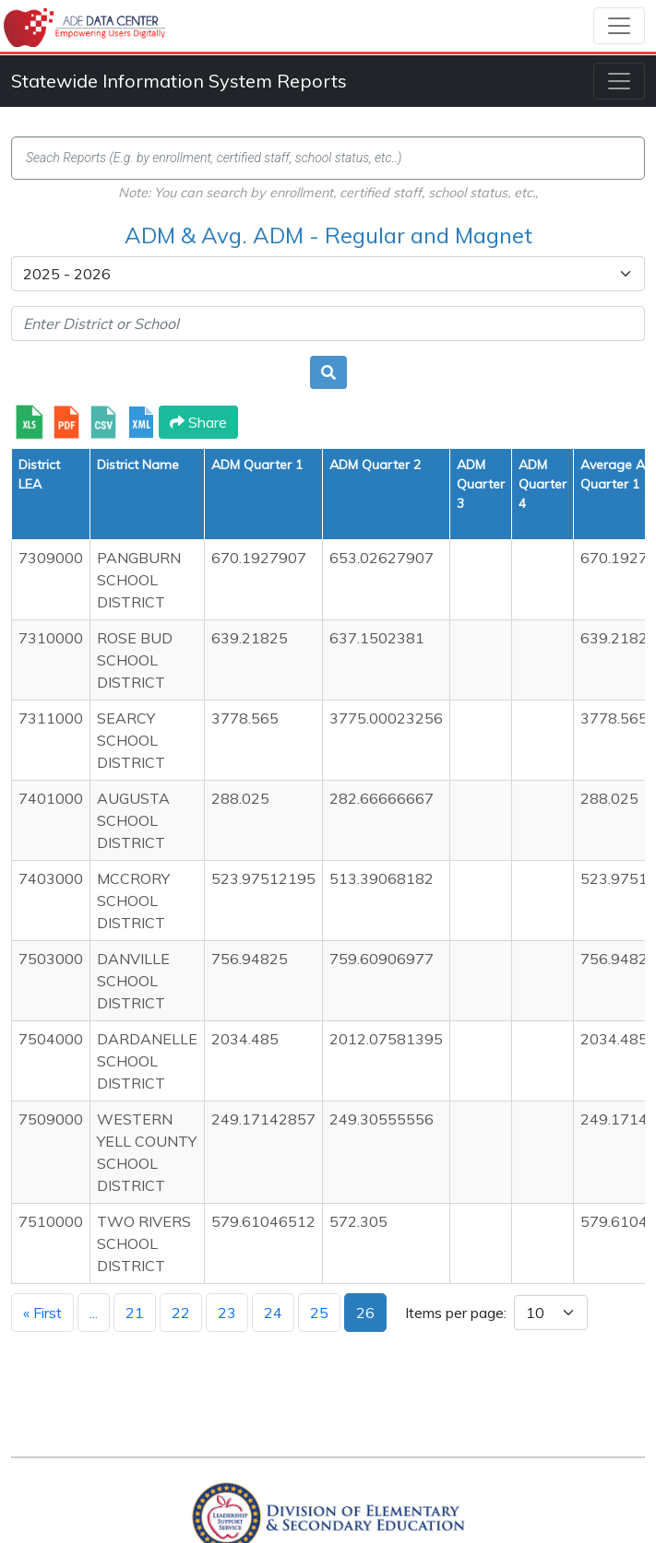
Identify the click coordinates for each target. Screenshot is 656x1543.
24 (273, 1312)
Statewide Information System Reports (179, 80)
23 (227, 1312)
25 (319, 1312)
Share (198, 422)
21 (134, 1312)
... (93, 1312)
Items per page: (456, 1312)
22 (181, 1312)
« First (42, 1312)
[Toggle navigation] (619, 25)
